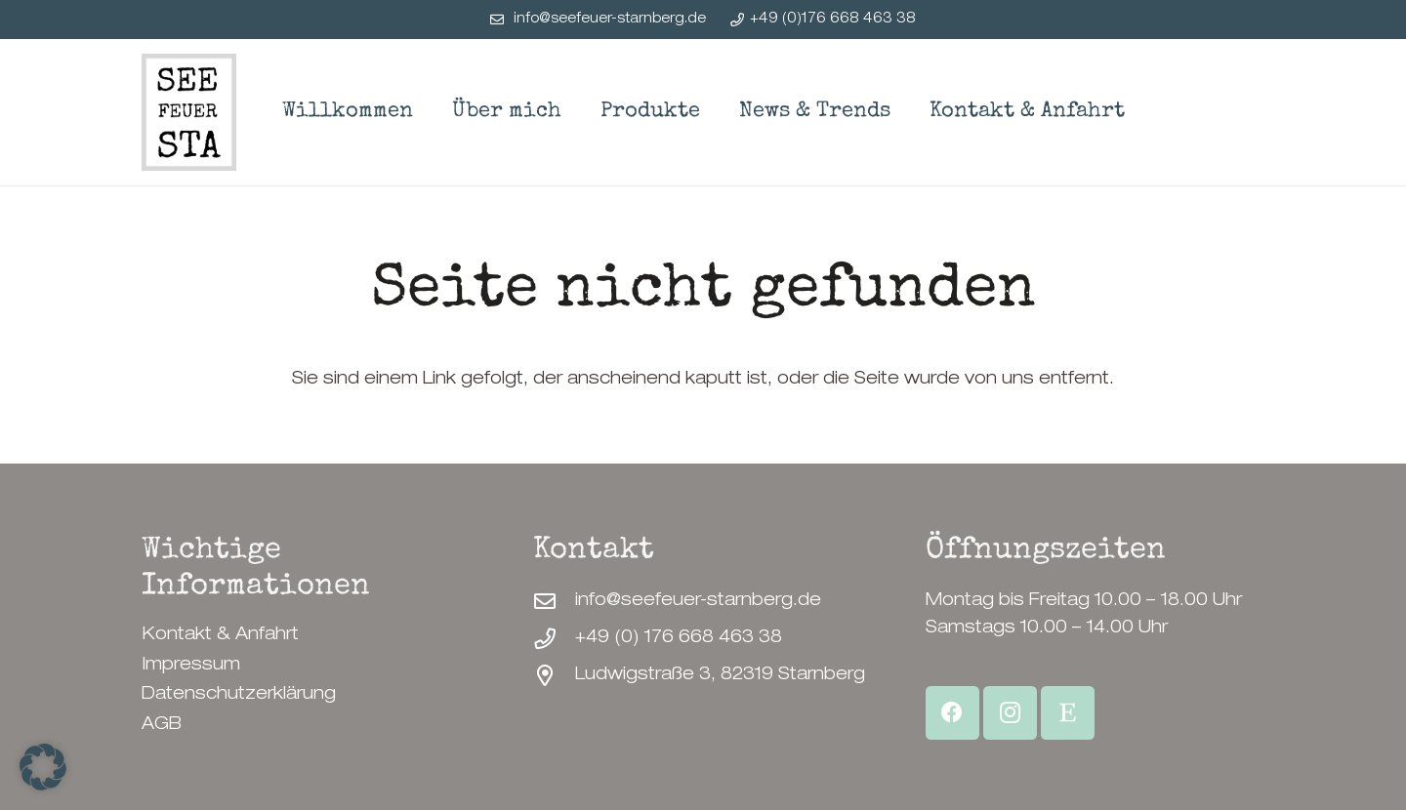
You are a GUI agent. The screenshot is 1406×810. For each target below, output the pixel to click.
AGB (162, 725)
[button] (43, 767)
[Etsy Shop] (1068, 713)
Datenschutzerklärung (239, 695)
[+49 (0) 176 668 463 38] (554, 639)
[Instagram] (1010, 713)
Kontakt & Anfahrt (220, 635)
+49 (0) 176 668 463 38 (678, 638)
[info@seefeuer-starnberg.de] (554, 602)
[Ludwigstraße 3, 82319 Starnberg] (554, 676)
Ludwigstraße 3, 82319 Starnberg (720, 675)
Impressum (191, 665)
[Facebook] (952, 713)
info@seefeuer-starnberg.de (698, 601)
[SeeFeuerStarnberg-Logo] (189, 112)
